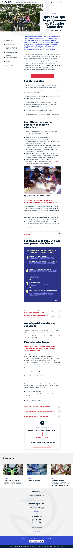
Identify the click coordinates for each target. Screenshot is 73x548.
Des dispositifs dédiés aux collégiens (11, 58)
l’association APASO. (46, 227)
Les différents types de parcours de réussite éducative (12, 49)
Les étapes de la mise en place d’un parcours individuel (12, 54)
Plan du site (60, 546)
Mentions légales (14, 546)
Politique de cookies (51, 546)
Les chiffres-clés (10, 44)
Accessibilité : (27, 546)
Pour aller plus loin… (11, 61)
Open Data (43, 546)
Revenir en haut (9, 65)
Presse (38, 546)
